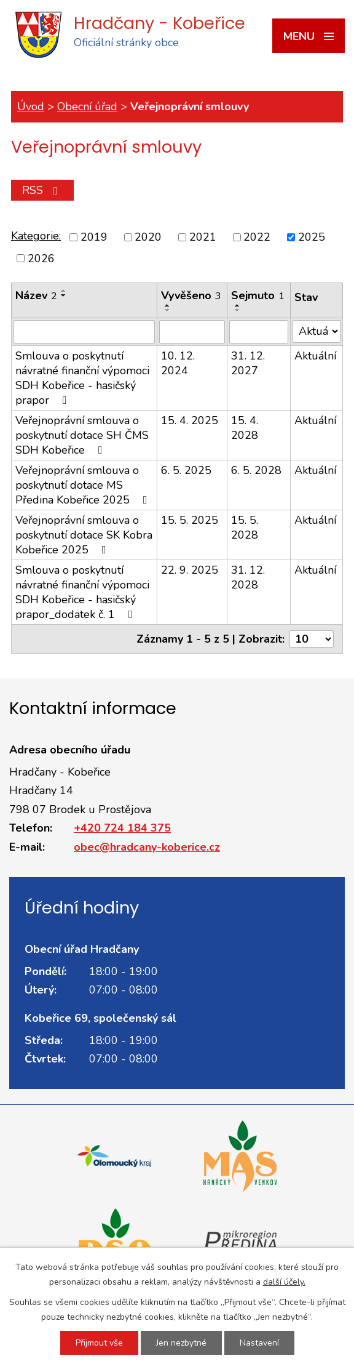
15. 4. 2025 (189, 420)
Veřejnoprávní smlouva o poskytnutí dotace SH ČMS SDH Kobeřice (82, 435)
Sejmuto (258, 295)
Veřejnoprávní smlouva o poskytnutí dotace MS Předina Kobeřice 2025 (83, 485)
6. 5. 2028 (256, 470)
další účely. (284, 1282)
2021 (202, 237)
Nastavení (259, 1343)
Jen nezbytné (181, 1343)
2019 (94, 237)
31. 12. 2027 (248, 363)
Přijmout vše (99, 1343)
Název (36, 295)
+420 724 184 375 (122, 828)
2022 (256, 237)
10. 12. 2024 (178, 363)
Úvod (30, 106)
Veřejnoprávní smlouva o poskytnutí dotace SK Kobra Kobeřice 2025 (83, 535)
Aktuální (315, 355)
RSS (42, 190)
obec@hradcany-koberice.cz (147, 847)
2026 (41, 258)
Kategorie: (36, 235)
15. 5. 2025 (189, 520)
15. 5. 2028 (244, 527)
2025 (311, 237)
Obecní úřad (87, 106)
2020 (148, 237)
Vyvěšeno (191, 295)
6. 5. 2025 (186, 470)
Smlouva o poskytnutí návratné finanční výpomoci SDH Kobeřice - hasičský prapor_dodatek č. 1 (82, 592)
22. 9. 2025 (189, 570)
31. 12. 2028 (248, 577)
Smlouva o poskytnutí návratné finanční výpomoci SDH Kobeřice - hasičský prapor (82, 377)
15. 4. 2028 (244, 428)
